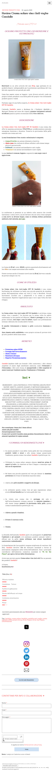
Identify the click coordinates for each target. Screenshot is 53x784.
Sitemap (33, 763)
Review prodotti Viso (11, 10)
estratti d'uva (17, 620)
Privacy (15, 763)
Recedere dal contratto (10, 765)
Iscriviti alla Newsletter (26, 680)
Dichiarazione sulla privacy (33, 745)
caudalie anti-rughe (35, 618)
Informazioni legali (7, 763)
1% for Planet (27, 620)
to (7, 269)
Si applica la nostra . (26, 745)
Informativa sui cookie (24, 763)
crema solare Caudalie (19, 618)
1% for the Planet (38, 620)
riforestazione (7, 621)
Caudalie (8, 618)
